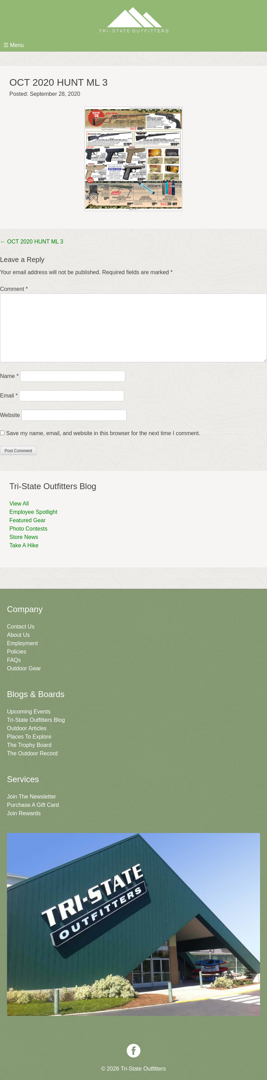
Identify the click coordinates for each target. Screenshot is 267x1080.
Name (9, 376)
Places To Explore (29, 737)
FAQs (14, 660)
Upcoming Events (28, 712)
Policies (16, 652)
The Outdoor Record (32, 753)
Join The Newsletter (31, 797)
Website (10, 415)
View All (19, 504)
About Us (18, 635)
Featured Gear (27, 520)
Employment (22, 643)
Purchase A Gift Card (33, 805)
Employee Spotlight (33, 512)
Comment (14, 289)
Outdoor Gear (24, 668)
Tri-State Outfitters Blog (36, 720)
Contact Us (20, 627)
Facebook (133, 1051)
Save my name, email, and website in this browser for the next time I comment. (103, 433)
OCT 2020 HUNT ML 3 (31, 242)
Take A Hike (24, 545)
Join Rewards (24, 813)
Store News (23, 537)
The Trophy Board (29, 745)
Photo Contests (28, 529)
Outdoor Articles (27, 728)
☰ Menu (13, 45)
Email (9, 396)
